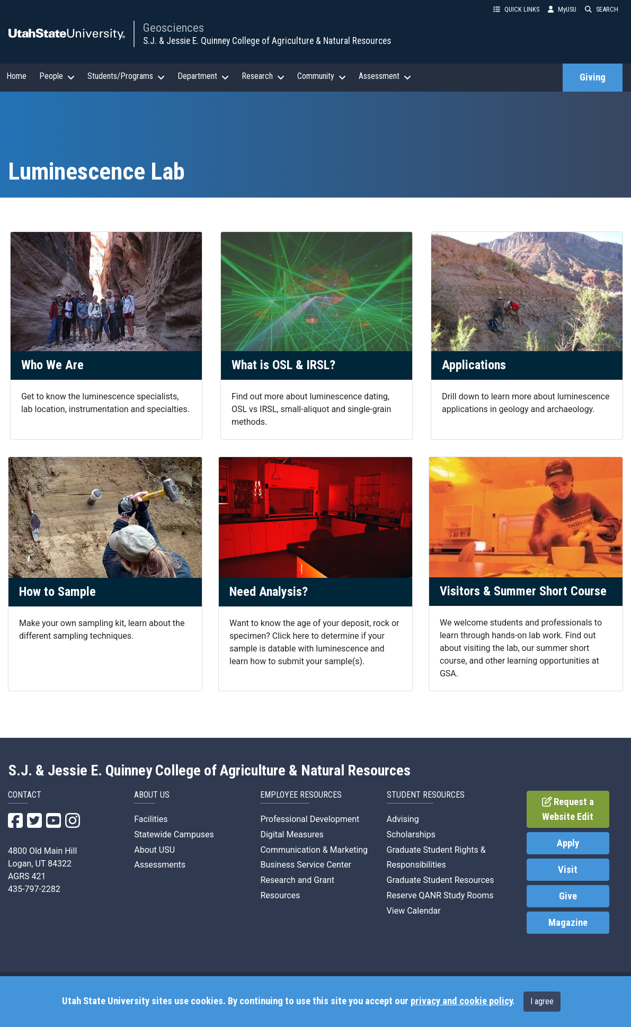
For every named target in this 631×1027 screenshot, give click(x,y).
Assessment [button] (385, 76)
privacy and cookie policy (461, 1001)
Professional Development (309, 819)
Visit (567, 870)
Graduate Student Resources (440, 880)
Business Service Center (305, 865)
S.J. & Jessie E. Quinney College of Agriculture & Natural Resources (267, 40)
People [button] (57, 76)
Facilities (150, 819)
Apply (568, 843)
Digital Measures (291, 834)
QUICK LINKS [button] (516, 9)
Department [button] (203, 76)
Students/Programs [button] (126, 76)
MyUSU (562, 9)
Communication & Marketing (314, 850)
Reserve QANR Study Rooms (440, 895)
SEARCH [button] (601, 9)
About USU (154, 850)
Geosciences (173, 27)
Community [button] (321, 76)
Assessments (159, 865)
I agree (542, 1001)
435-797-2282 (34, 889)
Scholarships (411, 834)
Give (568, 896)
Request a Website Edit (568, 809)
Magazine (568, 922)
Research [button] (263, 76)
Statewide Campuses (174, 834)
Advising (403, 819)
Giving (593, 77)
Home (16, 76)
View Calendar (414, 911)
